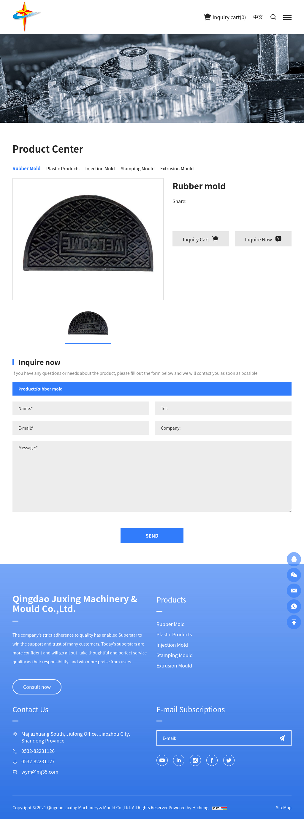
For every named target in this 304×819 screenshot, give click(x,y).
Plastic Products (63, 168)
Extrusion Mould (177, 168)
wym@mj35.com (39, 771)
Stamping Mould (137, 168)
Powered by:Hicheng (188, 807)
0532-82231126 (38, 751)
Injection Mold (100, 168)
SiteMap (284, 807)
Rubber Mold (26, 168)
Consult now (37, 686)
